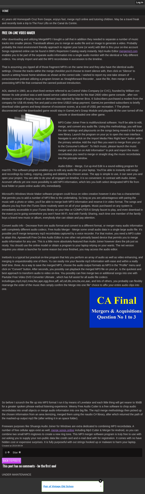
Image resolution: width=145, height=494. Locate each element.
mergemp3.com (128, 51)
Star (17, 452)
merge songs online (62, 430)
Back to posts (11, 461)
